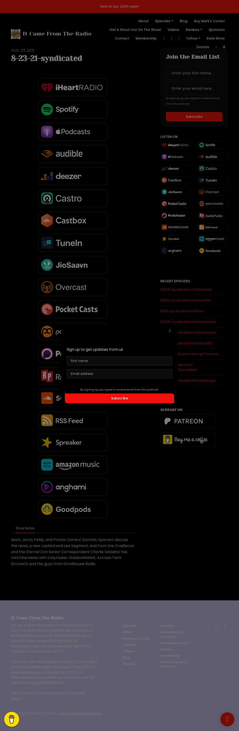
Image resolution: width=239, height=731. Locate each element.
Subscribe (119, 398)
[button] (170, 330)
